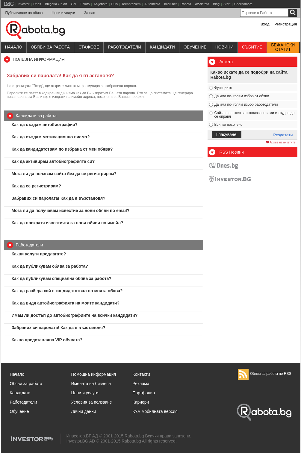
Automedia (152, 4)
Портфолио (144, 392)
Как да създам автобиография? (45, 124)
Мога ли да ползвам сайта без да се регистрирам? (64, 173)
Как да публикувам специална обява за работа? (61, 278)
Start (226, 4)
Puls (114, 4)
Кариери (141, 402)
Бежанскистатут (283, 47)
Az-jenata (100, 4)
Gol (73, 4)
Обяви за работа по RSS (264, 373)
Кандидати (162, 47)
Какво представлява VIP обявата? (47, 339)
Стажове (88, 47)
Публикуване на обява (24, 13)
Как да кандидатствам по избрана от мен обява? (62, 149)
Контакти (141, 374)
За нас (89, 13)
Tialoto (85, 4)
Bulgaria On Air (56, 4)
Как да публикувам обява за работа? (50, 266)
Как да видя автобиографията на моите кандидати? (66, 303)
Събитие (252, 47)
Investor (23, 4)
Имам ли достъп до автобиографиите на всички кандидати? (75, 315)
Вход (265, 24)
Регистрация (285, 24)
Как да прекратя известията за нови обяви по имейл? (67, 222)
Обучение (19, 411)
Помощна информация (93, 374)
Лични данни (83, 411)
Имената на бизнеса (91, 383)
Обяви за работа (50, 47)
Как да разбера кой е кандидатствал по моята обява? (67, 290)
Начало (13, 47)
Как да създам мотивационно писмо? (51, 136)
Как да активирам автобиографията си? (53, 161)
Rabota (186, 4)
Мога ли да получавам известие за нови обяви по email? (71, 210)
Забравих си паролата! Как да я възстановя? (58, 198)
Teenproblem (131, 4)
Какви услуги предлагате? (39, 254)
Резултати (283, 135)
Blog (216, 4)
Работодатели (124, 47)
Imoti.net (170, 4)
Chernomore (243, 4)
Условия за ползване (91, 402)
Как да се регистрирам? (36, 186)
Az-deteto (202, 4)
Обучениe (195, 47)
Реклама (141, 383)
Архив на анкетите (280, 142)
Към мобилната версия (155, 411)
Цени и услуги (63, 13)
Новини (224, 47)
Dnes (37, 4)
